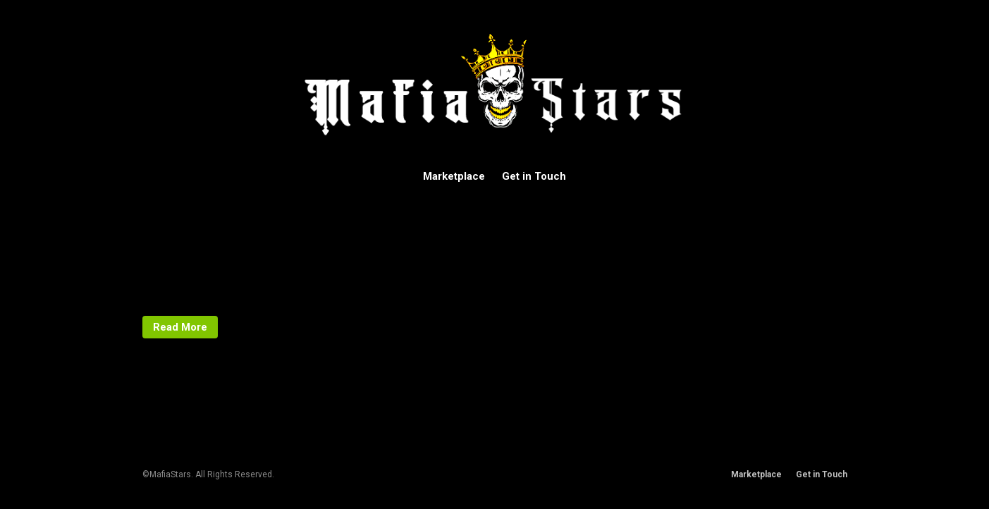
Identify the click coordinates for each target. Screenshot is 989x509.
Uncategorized (185, 300)
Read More (180, 327)
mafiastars (177, 285)
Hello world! (224, 199)
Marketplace (454, 176)
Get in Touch (534, 176)
